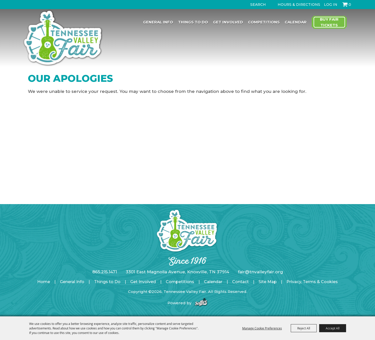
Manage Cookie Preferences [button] (262, 328)
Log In (330, 4)
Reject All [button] (303, 328)
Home (43, 281)
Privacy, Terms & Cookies (312, 281)
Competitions (264, 22)
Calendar (296, 22)
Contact (240, 281)
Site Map (268, 281)
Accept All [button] (333, 328)
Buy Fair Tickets (329, 22)
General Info (158, 22)
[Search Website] (259, 4)
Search (245, 4)
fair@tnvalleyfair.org (260, 271)
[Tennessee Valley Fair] (63, 38)
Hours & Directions (299, 4)
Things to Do (193, 22)
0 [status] (350, 4)
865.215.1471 (104, 271)
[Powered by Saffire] (201, 302)
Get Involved (228, 22)
